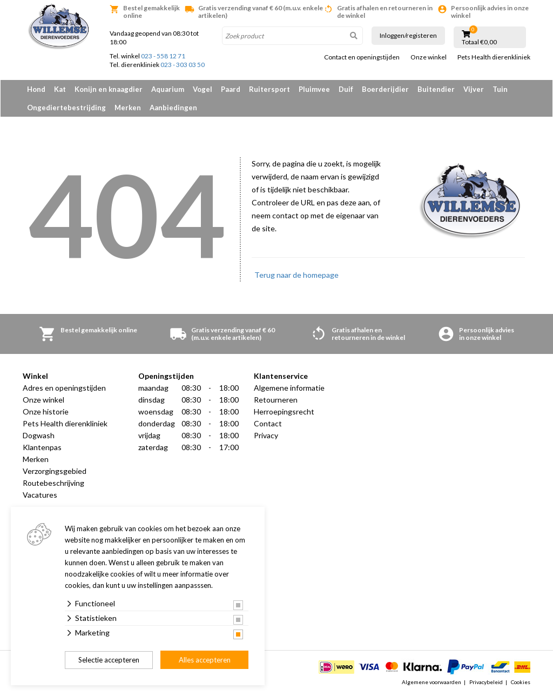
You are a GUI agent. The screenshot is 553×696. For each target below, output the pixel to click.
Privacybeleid (486, 682)
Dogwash (39, 435)
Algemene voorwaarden (431, 682)
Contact (268, 423)
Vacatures (40, 494)
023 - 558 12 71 (163, 56)
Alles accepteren (205, 659)
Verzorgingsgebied (54, 471)
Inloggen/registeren (408, 35)
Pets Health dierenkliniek (493, 57)
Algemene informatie (289, 387)
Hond (36, 89)
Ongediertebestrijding (66, 107)
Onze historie (46, 411)
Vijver (473, 89)
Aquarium (167, 89)
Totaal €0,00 (479, 42)
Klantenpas (42, 447)
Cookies (520, 682)
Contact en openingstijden (362, 57)
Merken (127, 107)
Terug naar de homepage (296, 274)
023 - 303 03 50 (182, 65)
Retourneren (276, 399)
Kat (60, 89)
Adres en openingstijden (64, 387)
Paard (230, 89)
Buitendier (436, 89)
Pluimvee (314, 89)
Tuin (500, 89)
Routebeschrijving (53, 482)
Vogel (202, 89)
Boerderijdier (385, 89)
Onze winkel (428, 57)
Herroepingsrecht (284, 411)
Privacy (266, 435)
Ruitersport (269, 89)
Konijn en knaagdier (109, 89)
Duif (346, 89)
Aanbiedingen (173, 107)
